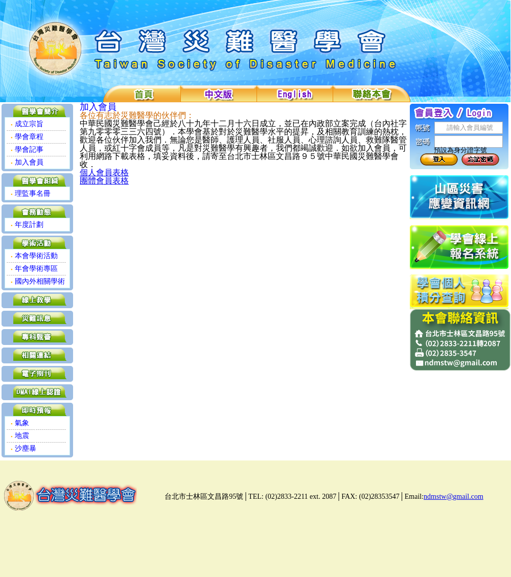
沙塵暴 (23, 448)
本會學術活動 (34, 256)
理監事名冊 (31, 193)
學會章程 (27, 137)
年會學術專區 (34, 268)
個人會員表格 (104, 172)
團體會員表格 (104, 180)
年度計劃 (27, 224)
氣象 (20, 423)
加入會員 (27, 162)
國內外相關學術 (38, 281)
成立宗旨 (27, 124)
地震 (20, 436)
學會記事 (27, 149)
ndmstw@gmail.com (453, 496)
